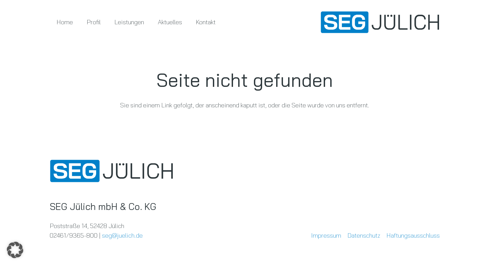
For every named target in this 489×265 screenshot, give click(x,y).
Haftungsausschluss (413, 235)
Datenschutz (363, 235)
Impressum (326, 235)
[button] (15, 250)
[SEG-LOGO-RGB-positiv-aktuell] (380, 22)
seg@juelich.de (122, 235)
